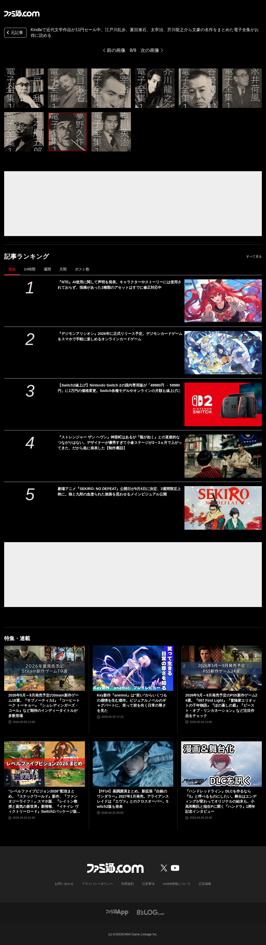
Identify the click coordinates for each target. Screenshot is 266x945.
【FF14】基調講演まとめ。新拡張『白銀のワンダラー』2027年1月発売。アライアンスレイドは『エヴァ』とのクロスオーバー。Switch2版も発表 (133, 799)
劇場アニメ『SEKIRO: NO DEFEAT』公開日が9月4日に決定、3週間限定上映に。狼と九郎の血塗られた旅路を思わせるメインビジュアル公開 (119, 491)
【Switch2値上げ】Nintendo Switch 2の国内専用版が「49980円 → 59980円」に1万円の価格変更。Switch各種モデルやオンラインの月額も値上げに (119, 388)
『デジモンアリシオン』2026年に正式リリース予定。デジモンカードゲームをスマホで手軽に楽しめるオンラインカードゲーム (120, 336)
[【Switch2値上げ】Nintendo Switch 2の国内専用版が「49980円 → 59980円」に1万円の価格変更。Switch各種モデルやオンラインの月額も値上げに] (223, 404)
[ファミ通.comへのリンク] (21, 13)
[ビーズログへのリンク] (150, 912)
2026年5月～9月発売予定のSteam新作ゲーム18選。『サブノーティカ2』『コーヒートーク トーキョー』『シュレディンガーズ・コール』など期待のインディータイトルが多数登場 (44, 705)
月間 (62, 269)
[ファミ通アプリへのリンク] (117, 912)
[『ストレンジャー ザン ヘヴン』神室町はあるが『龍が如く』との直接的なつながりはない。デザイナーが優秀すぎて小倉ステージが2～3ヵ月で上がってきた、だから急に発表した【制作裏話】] (223, 456)
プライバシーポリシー (97, 884)
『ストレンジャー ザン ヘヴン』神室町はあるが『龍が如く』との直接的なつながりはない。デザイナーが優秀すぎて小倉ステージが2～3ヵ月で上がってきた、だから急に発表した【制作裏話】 (120, 442)
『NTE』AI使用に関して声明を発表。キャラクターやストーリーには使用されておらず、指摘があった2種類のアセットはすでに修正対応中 (119, 284)
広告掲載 (205, 884)
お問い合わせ (64, 884)
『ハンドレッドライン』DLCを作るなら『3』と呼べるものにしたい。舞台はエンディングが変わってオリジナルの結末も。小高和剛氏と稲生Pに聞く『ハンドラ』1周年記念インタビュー (220, 801)
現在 (12, 269)
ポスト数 (82, 269)
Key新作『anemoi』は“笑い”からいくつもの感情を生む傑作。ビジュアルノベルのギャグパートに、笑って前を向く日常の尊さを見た (132, 703)
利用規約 (127, 884)
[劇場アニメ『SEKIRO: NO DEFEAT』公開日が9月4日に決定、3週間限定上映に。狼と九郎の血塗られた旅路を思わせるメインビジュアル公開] (223, 507)
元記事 (14, 33)
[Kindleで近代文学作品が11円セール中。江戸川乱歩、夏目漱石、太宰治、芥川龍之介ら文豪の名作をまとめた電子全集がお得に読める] (24, 88)
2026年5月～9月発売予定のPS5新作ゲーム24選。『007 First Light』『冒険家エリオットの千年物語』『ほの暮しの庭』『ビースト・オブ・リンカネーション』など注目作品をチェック (221, 705)
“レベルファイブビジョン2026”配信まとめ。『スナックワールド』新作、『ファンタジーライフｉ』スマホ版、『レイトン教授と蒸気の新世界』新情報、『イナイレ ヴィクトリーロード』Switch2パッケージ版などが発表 (44, 801)
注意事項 (148, 884)
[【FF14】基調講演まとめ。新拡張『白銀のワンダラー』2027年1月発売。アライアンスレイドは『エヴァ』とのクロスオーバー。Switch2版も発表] (133, 764)
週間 (47, 269)
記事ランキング (26, 256)
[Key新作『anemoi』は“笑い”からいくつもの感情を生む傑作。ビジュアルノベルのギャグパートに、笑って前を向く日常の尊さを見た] (133, 668)
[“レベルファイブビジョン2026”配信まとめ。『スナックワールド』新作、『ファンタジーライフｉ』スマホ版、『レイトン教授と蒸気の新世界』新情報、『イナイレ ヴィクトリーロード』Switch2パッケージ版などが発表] (44, 764)
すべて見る (254, 256)
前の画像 (116, 50)
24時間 (29, 269)
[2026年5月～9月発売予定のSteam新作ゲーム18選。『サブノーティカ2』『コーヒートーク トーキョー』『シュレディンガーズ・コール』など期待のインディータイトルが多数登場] (44, 668)
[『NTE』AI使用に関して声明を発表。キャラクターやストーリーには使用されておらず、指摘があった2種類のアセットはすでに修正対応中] (223, 301)
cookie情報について (177, 884)
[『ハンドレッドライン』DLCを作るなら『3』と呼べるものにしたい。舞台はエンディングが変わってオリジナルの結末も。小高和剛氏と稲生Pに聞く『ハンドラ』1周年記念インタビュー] (221, 764)
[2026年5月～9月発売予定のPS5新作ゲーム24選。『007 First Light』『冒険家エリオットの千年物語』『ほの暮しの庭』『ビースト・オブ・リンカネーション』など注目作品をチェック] (221, 668)
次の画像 (150, 50)
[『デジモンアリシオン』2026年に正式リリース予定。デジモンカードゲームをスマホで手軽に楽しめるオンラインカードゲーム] (223, 352)
